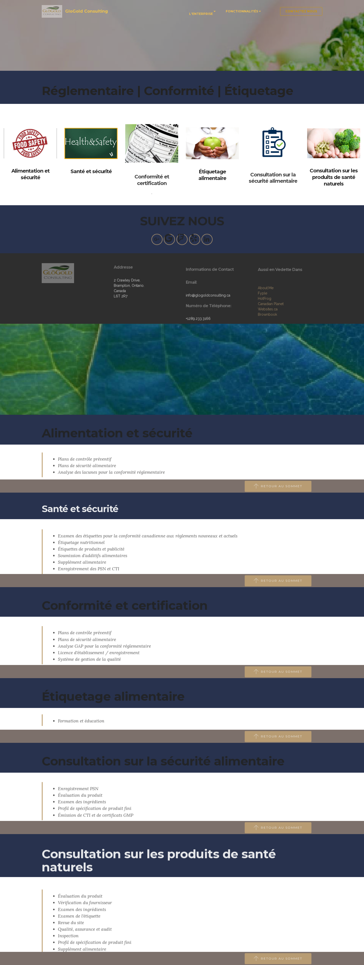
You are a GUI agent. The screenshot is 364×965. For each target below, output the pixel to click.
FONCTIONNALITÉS (242, 11)
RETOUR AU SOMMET (278, 490)
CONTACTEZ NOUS (301, 11)
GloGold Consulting (87, 11)
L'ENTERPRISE (201, 14)
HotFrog (264, 321)
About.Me (266, 310)
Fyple (262, 316)
